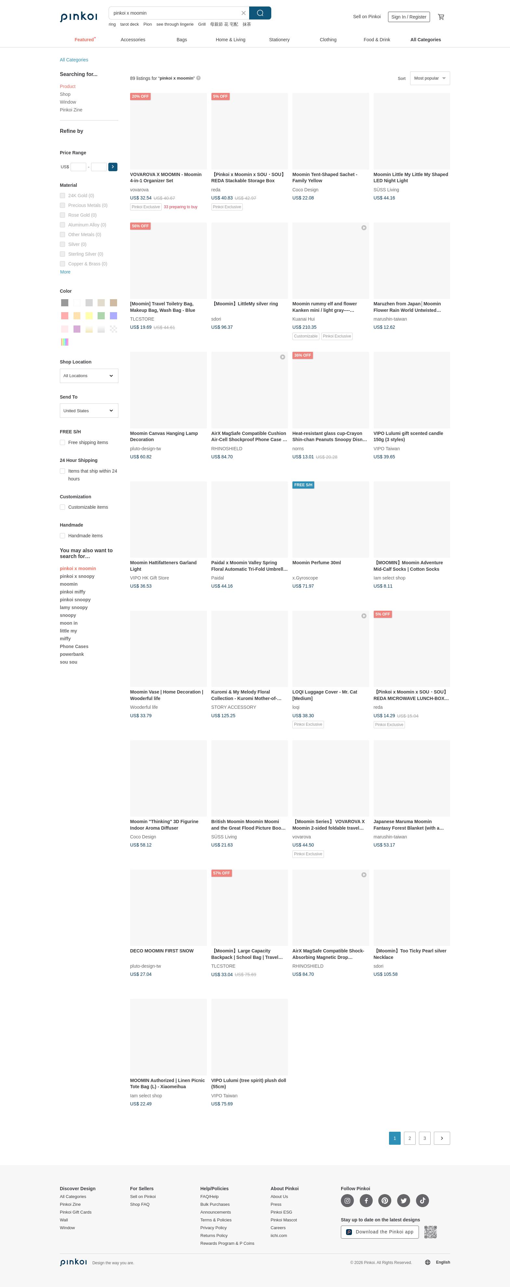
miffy (65, 638)
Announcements (215, 1212)
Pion (147, 24)
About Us (279, 1196)
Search (260, 13)
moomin (68, 584)
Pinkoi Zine (71, 109)
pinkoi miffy (73, 591)
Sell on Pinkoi (367, 16)
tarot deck (129, 24)
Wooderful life (144, 707)
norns (298, 448)
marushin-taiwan (390, 319)
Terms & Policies (216, 1220)
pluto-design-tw (145, 448)
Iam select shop (390, 577)
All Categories (74, 59)
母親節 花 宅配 (224, 24)
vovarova (139, 189)
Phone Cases (74, 646)
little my (68, 630)
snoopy (68, 615)
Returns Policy (214, 1235)
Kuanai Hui (303, 319)
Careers (278, 1228)
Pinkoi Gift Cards (76, 1212)
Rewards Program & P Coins (227, 1243)
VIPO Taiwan (387, 448)
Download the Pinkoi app (380, 1232)
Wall (64, 1220)
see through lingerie (175, 24)
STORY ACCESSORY (233, 707)
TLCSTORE (142, 319)
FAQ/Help (209, 1196)
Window (68, 102)
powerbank (72, 654)
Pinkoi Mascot (284, 1220)
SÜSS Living (386, 189)
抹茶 (247, 24)
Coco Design (305, 189)
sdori (216, 319)
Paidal (217, 577)
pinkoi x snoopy (77, 576)
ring (112, 24)
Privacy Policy (213, 1228)
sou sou (68, 662)
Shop (65, 94)
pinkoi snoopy (75, 599)
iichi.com (279, 1235)
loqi (296, 707)
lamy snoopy (74, 607)
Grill (202, 24)
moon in (68, 623)
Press (276, 1204)
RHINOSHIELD (227, 448)
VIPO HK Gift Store (149, 577)
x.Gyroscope (305, 577)
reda (216, 189)
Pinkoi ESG (281, 1212)
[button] (112, 167)
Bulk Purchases (215, 1204)
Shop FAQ (140, 1204)
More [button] (65, 271)
